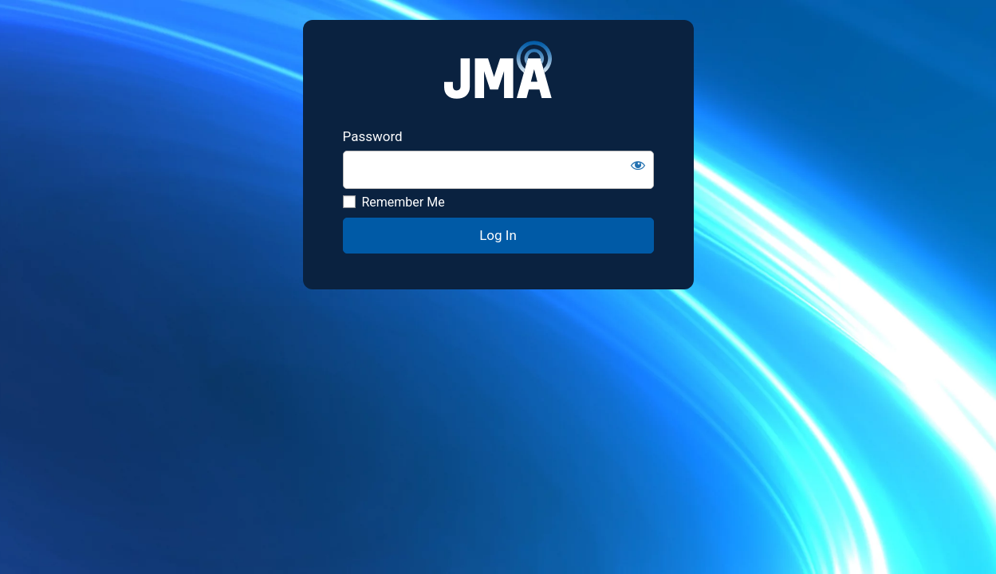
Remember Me (394, 202)
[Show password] (638, 165)
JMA (498, 74)
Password (373, 136)
